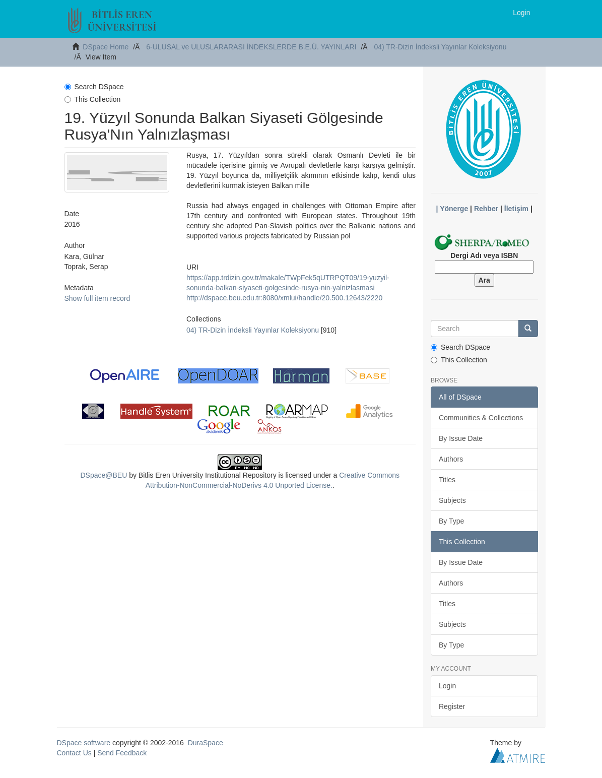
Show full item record (97, 298)
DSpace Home (105, 47)
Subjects (452, 500)
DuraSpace (205, 743)
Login (447, 686)
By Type (451, 521)
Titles (447, 480)
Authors (451, 459)
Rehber (486, 209)
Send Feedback (122, 753)
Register (452, 706)
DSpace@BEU (103, 475)
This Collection (92, 99)
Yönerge (454, 209)
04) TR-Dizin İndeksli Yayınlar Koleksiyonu (440, 47)
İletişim (516, 209)
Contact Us (74, 753)
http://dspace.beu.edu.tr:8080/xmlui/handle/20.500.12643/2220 (284, 298)
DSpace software (84, 743)
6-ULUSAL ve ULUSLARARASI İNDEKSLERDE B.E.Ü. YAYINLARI (251, 47)
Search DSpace (94, 87)
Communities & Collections (481, 418)
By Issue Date (461, 438)
